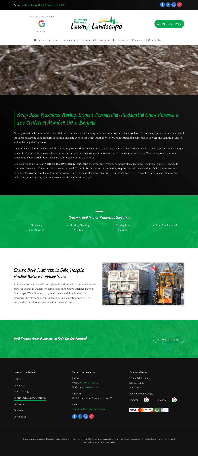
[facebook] (162, 5)
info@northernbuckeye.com (88, 409)
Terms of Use (97, 442)
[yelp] (179, 5)
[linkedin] (168, 5)
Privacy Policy (110, 442)
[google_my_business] (173, 5)
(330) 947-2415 (90, 382)
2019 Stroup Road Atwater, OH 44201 (45, 5)
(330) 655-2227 (90, 387)
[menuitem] (39, 40)
